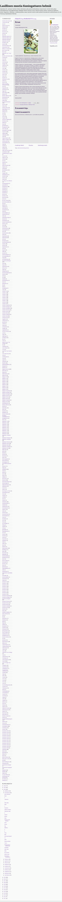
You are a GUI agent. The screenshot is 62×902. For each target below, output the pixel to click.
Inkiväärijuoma (5, 174)
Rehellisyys (4, 549)
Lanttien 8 (4, 302)
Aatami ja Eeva (5, 25)
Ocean (3, 487)
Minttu (3, 451)
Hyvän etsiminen (5, 165)
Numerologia (4, 483)
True (3, 683)
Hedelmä (4, 148)
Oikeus (3, 489)
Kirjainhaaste (4, 236)
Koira (3, 248)
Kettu (3, 231)
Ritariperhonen (5, 557)
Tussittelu (4, 695)
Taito (3, 650)
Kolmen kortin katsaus (7, 820)
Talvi (3, 655)
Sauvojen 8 (4, 592)
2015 (5, 891)
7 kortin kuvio (5, 22)
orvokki (3, 497)
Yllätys (3, 773)
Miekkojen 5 (4, 427)
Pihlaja (3, 525)
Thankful (4, 672)
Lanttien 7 (4, 300)
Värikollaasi (4, 749)
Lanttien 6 (4, 299)
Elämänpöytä (5, 97)
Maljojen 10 (4, 376)
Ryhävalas (4, 566)
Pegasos (4, 509)
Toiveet (3, 677)
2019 (5, 884)
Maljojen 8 (4, 387)
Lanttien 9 (4, 303)
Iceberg (3, 168)
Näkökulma (4, 486)
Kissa (3, 239)
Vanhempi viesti (42, 145)
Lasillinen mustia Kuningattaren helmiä (25, 6)
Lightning (4, 336)
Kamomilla (4, 208)
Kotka (3, 263)
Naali (3, 470)
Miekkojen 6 (4, 429)
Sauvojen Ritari (5, 604)
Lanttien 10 (4, 291)
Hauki (3, 144)
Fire (3, 113)
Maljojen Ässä (5, 401)
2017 (5, 887)
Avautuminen (4, 47)
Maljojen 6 (4, 384)
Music (3, 457)
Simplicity (4, 619)
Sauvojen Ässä (5, 607)
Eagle (3, 91)
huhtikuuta (7, 869)
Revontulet (4, 552)
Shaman (3, 609)
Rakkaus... (6, 827)
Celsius (3, 60)
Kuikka (3, 269)
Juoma (3, 198)
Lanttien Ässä (5, 316)
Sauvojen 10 (4, 581)
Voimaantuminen (5, 724)
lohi (3, 344)
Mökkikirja (4, 469)
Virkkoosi (4, 721)
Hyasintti (4, 162)
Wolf (3, 760)
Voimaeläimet (5, 726)
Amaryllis (4, 28)
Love (3, 349)
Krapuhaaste (4, 266)
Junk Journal (4, 197)
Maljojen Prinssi (5, 397)
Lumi (3, 355)
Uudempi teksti (19, 145)
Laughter (4, 319)
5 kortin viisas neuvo (6, 20)
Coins (3, 68)
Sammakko (4, 575)
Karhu (3, 215)
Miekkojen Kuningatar (6, 439)
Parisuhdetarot (5, 508)
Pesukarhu (4, 518)
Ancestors (4, 31)
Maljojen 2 (4, 378)
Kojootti (4, 250)
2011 (5, 898)
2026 (5, 785)
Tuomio (3, 694)
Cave (3, 59)
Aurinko (3, 44)
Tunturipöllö (4, 692)
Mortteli (3, 454)
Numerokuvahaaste (6, 481)
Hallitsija (4, 133)
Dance (3, 74)
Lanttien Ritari (5, 312)
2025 (5, 787)
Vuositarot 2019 (5, 737)
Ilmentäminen (5, 170)
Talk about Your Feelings (7, 652)
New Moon (4, 478)
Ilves (3, 171)
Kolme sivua (6, 854)
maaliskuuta (7, 871)
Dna (3, 86)
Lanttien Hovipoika (6, 305)
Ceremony (4, 62)
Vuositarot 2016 (5, 732)
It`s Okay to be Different (7, 180)
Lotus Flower (4, 348)
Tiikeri (3, 674)
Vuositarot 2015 (5, 730)
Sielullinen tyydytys (6, 612)
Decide (3, 77)
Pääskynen (4, 540)
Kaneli (3, 211)
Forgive (3, 117)
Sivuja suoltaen (7, 841)
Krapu (3, 264)
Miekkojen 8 (4, 432)
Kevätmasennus (5, 233)
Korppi (3, 257)
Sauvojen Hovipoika (6, 595)
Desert (3, 82)
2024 (5, 789)
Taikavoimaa (4, 647)
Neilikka (3, 477)
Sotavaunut (4, 629)
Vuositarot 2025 (5, 746)
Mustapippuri (5, 462)
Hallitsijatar (4, 134)
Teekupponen (5, 668)
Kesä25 (3, 226)
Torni (3, 680)
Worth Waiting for (5, 761)
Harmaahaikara (5, 142)
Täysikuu (4, 700)
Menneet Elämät (5, 414)
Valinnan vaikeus (7, 809)
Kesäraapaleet (5, 229)
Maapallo (4, 366)
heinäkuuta (7, 864)
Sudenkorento (5, 633)
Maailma (4, 363)
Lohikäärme (4, 346)
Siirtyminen (4, 618)
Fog (3, 114)
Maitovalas (4, 370)
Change (3, 63)
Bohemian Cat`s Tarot (6, 53)
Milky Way (4, 449)
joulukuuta (7, 790)
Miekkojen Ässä (5, 448)
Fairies (3, 106)
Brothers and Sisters (6, 55)
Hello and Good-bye (6, 150)
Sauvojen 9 (4, 594)
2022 (5, 879)
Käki (3, 286)
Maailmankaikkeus (5, 364)
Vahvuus (4, 705)
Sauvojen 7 (4, 591)
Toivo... (5, 843)
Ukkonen (4, 702)
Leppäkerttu (4, 329)
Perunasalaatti (5, 515)
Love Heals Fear (5, 353)
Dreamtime (4, 89)
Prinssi (5, 824)
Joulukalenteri (5, 186)
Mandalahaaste (5, 403)
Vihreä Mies (4, 714)
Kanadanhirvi (4, 209)
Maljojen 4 (4, 381)
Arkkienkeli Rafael (5, 39)
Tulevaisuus (4, 688)
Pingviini (3, 526)
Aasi (3, 24)
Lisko (3, 340)
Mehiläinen (4, 412)
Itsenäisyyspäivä (5, 183)
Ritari (5, 796)
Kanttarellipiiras (5, 212)
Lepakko (4, 328)
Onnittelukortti (5, 492)
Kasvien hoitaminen (6, 222)
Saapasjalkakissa (5, 568)
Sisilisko (3, 624)
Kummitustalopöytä (6, 272)
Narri (3, 473)
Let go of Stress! (5, 331)
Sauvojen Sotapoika (6, 606)
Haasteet (4, 131)
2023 (5, 877)
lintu (3, 339)
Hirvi (3, 160)
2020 (5, 882)
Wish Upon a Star (5, 758)
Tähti (3, 698)
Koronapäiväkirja (5, 256)
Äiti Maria (4, 778)
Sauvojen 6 (4, 589)
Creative (4, 69)
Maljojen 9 (4, 389)
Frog (5, 832)
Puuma (3, 537)
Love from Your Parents (7, 351)
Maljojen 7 (4, 386)
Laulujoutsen (4, 320)
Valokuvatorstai (5, 709)
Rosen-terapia (5, 560)
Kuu (3, 277)
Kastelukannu (5, 220)
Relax (3, 551)
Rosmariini (4, 562)
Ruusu (3, 565)
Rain (3, 545)
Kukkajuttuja (4, 271)
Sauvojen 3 (4, 584)
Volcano (3, 729)
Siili (2, 616)
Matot (3, 409)
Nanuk (3, 472)
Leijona (3, 325)
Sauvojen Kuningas (6, 597)
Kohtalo (3, 243)
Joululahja (4, 188)
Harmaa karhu (5, 141)
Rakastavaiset (5, 548)
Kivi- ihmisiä (6, 852)
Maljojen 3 (4, 380)
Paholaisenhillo (5, 503)
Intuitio (3, 177)
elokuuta (6, 862)
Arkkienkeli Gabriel (5, 36)
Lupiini (3, 359)
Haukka (3, 145)
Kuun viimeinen (7, 794)
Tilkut (3, 675)
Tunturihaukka (5, 691)
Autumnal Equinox (6, 45)
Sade (3, 569)
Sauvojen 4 (4, 586)
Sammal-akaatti (5, 577)
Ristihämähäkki (5, 555)
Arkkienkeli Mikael (5, 37)
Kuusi (3, 281)
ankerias (4, 33)
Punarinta (4, 535)
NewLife (4, 480)
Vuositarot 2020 (5, 738)
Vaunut (5, 814)
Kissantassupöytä (5, 242)
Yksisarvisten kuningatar (7, 767)
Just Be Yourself (5, 200)
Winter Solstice (5, 757)
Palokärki (4, 504)
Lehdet (3, 323)
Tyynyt (3, 697)
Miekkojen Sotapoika (6, 446)
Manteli (3, 406)
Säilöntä (3, 643)
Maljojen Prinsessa (6, 395)
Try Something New (6, 684)
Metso (3, 419)
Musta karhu (4, 460)
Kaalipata (4, 206)
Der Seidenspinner (54, 24)
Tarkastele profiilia (53, 42)
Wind (3, 755)
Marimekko (4, 407)
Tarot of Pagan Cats (6, 662)
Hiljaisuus (4, 157)
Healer (3, 147)
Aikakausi (4, 27)
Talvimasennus (5, 656)
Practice (3, 534)
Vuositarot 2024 (5, 744)
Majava (3, 372)
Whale (3, 754)
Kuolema (4, 274)
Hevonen (4, 156)
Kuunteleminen (5, 280)
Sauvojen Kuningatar (6, 598)
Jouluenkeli (4, 185)
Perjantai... (6, 807)
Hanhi (3, 136)
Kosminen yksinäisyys (6, 260)
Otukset (3, 500)
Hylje (3, 163)
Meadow (4, 410)
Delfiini (3, 80)
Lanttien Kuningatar (6, 308)
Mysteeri (4, 466)
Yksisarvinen (4, 763)
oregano (4, 495)
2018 (5, 886)
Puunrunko (4, 538)
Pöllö (3, 542)
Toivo (3, 678)
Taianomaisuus (5, 644)
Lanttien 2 (4, 292)
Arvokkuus (4, 42)
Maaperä (4, 367)
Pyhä (5, 804)
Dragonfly (4, 88)
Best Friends (4, 50)
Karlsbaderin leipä (5, 217)
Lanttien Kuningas (5, 306)
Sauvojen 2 (4, 583)
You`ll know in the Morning (5, 777)
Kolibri (3, 251)
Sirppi (3, 623)
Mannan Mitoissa (5, 404)
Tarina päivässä (5, 659)
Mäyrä (3, 467)
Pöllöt (3, 543)
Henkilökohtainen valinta (7, 153)
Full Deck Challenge (6, 119)
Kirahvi (3, 234)
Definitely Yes (5, 79)
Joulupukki (4, 191)
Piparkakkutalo (5, 531)
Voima (3, 723)
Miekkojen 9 (4, 433)
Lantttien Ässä (5, 317)
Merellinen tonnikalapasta (5, 416)
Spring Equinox (5, 630)
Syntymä (4, 640)
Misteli (3, 452)
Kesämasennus (5, 228)
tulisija (3, 689)
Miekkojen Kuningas (6, 437)
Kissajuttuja (4, 240)
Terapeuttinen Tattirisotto (5, 670)
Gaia (3, 124)
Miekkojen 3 (4, 424)
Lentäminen (4, 326)
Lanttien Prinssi (5, 311)
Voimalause (4, 727)
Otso (3, 498)
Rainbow (4, 546)
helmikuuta (7, 873)
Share (3, 610)
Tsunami (4, 686)
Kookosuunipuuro (5, 254)
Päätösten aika (7, 811)
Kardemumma (5, 214)
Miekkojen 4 (4, 425)
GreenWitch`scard (5, 130)
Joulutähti (4, 192)
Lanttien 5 (4, 297)
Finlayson (4, 111)
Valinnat (3, 706)
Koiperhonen (4, 246)
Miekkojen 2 (4, 422)
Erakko (3, 100)
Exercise (4, 104)
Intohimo (4, 176)
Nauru (3, 475)
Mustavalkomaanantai (6, 463)
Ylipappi (3, 771)
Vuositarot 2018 (5, 735)
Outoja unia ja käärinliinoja (7, 845)
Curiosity (4, 73)
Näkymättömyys (5, 484)
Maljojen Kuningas (6, 392)
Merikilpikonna (5, 418)
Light (3, 334)
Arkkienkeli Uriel (5, 41)
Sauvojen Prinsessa (6, 601)
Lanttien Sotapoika (6, 314)
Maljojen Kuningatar (6, 393)
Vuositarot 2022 (5, 741)
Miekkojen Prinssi (5, 443)
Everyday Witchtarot (24, 104)
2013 (5, 894)
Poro (3, 532)
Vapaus (3, 711)
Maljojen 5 (4, 383)
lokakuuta (7, 859)
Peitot (3, 511)
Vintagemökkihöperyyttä (7, 719)
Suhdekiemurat (5, 635)
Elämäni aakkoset (5, 95)
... (4, 801)
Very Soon (4, 712)
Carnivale (4, 57)
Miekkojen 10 (5, 421)
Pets (3, 520)
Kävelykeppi (4, 288)
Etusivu (31, 145)
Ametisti (4, 30)
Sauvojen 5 (4, 587)
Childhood (4, 65)
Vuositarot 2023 (5, 743)
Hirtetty (3, 159)
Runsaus (4, 563)
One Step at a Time (6, 491)
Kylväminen (4, 283)
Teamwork (4, 666)
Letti (3, 333)
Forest (3, 116)
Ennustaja (4, 98)
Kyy (3, 285)
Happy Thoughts (5, 139)
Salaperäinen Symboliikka (7, 572)
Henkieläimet (4, 151)
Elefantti (4, 94)
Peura (3, 521)
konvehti (4, 253)
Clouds (3, 66)
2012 (5, 896)
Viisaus (3, 717)
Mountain (4, 455)
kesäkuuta (7, 866)
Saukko (3, 580)
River (3, 559)
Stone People (5, 632)
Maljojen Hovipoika (6, 390)
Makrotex (4, 375)
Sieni (3, 615)
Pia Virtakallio (5, 523)
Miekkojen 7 (4, 430)
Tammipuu (4, 658)
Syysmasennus (5, 641)
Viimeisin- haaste (5, 715)
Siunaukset (4, 626)
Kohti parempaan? (8, 836)
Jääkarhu (4, 205)
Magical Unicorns (5, 369)
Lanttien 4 (4, 295)
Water (3, 751)
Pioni (3, 528)
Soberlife (4, 627)
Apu (3, 34)
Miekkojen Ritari (31, 104)
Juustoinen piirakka (6, 202)
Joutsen (3, 194)
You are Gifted (5, 774)
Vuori (5, 822)
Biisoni (3, 51)
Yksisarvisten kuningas (6, 764)
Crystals (3, 71)
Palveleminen (4, 506)
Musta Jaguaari (5, 459)
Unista (3, 703)
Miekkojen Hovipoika (6, 435)
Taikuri (3, 649)
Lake (3, 289)
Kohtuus (4, 245)
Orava (3, 494)
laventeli (4, 322)
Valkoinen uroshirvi (6, 708)
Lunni (3, 358)
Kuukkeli (3, 278)
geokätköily (4, 125)
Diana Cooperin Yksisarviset (5, 84)
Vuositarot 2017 (5, 734)
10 (4, 837)
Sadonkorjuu (4, 571)
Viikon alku (6, 802)
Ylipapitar (4, 770)
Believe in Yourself (5, 48)
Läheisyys (4, 361)
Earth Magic (4, 92)
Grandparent (4, 127)
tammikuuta (7, 875)
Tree (3, 681)
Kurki (3, 275)
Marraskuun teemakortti (7, 856)
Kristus (3, 268)
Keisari (3, 225)
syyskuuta (7, 861)
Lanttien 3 (4, 294)
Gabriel (3, 122)
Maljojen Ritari (5, 398)
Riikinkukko (4, 554)
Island (3, 179)
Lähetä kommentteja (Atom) (23, 148)
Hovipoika (6, 847)
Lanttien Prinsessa (6, 309)
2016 (5, 889)
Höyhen (3, 166)
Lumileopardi (4, 356)
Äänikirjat (4, 780)
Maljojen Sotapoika (6, 400)
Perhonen (4, 512)
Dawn (3, 76)
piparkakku (4, 529)
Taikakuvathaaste (5, 646)
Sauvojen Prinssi (5, 602)
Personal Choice (5, 514)
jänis (3, 203)
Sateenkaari (4, 578)
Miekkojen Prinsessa (6, 441)
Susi (3, 638)
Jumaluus (4, 195)
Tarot (3, 661)
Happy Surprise (5, 138)
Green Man (4, 128)
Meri (5, 834)
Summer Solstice (5, 636)
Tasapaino (4, 665)
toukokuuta (7, 868)
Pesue (3, 517)
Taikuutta (6, 799)
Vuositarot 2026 (5, 747)
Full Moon (4, 121)
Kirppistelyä (4, 237)
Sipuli (3, 621)
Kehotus (4, 223)
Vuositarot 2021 (5, 740)
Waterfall (4, 752)
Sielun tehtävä (5, 613)
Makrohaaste (5, 373)
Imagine (3, 173)
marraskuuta (7, 792)
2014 (5, 893)
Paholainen (4, 501)
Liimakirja (4, 337)
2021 (5, 880)
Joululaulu (4, 189)
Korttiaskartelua (5, 259)
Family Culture (5, 107)
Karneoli (3, 219)
